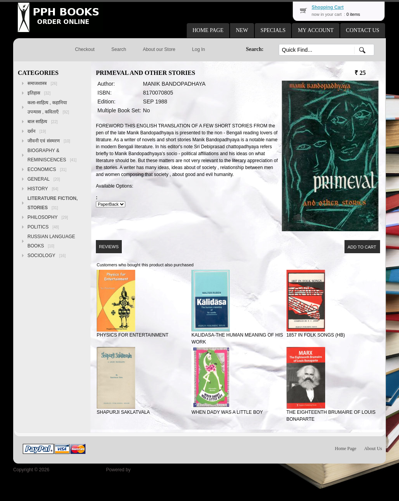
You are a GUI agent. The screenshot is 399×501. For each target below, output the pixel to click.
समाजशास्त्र (42, 83)
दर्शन (36, 131)
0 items (353, 14)
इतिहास (39, 93)
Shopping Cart (328, 7)
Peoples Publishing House (78, 469)
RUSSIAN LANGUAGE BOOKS (51, 241)
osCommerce (145, 469)
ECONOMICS (46, 169)
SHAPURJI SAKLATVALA (123, 412)
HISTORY (42, 188)
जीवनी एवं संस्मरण (48, 141)
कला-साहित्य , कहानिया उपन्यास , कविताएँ (48, 107)
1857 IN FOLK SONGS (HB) (315, 335)
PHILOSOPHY (47, 217)
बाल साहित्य (42, 121)
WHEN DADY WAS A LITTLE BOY (227, 412)
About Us (373, 448)
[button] (208, 30)
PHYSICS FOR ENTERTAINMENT (133, 335)
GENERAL (43, 179)
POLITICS (43, 227)
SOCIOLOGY (46, 255)
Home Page (345, 448)
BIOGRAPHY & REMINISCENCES (52, 155)
